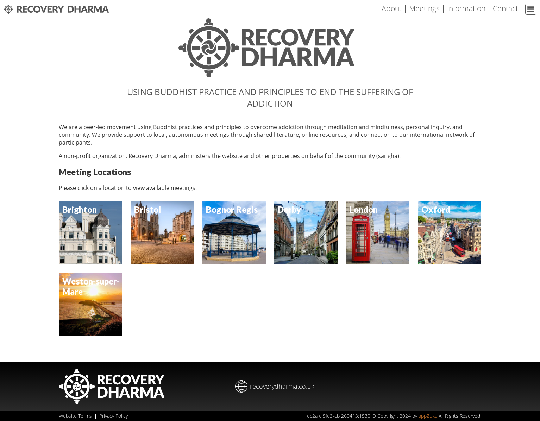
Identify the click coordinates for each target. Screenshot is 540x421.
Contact (505, 8)
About (392, 8)
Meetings (424, 8)
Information (466, 8)
